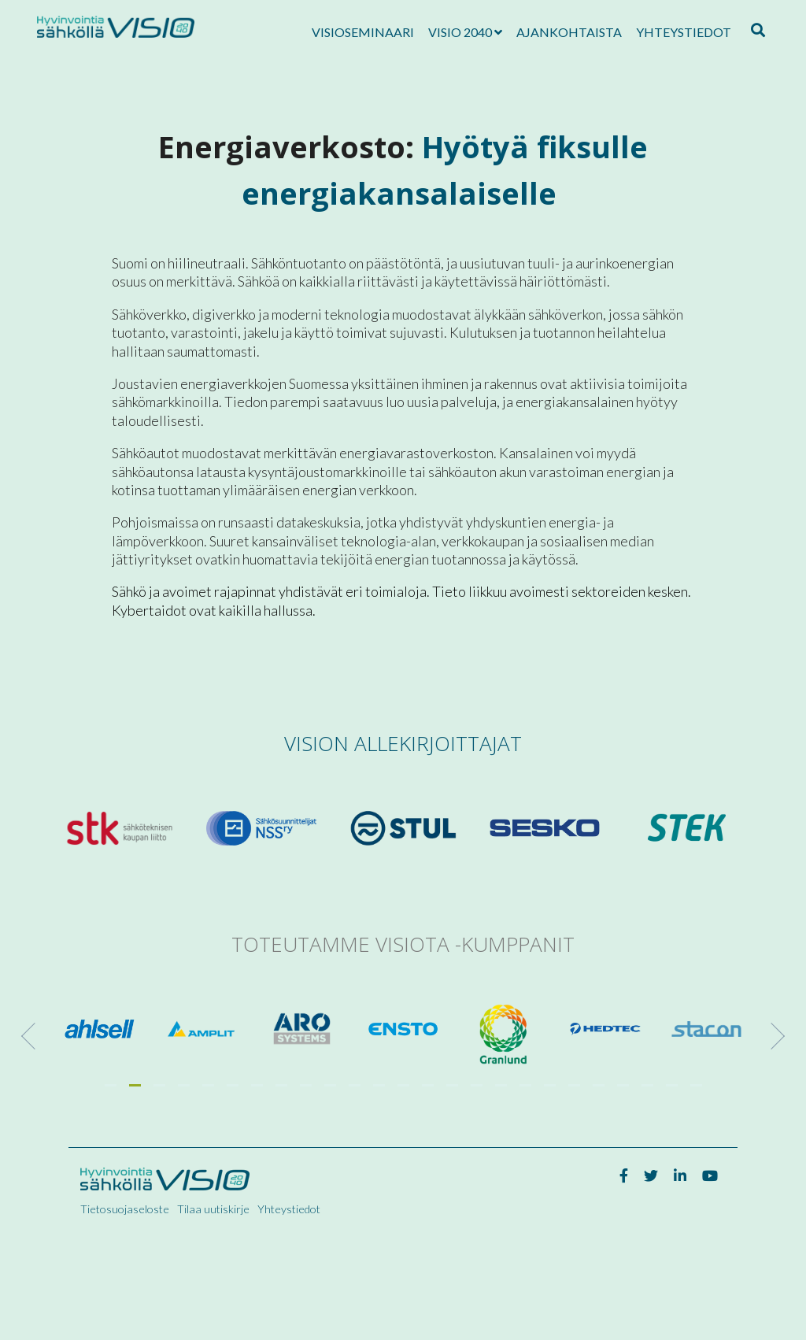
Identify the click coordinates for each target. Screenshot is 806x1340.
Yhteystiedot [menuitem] (288, 1209)
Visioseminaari (363, 31)
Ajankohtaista (569, 31)
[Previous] (34, 1036)
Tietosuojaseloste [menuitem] (124, 1209)
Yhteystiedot (683, 31)
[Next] (771, 1036)
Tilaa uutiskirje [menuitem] (213, 1209)
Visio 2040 (460, 31)
